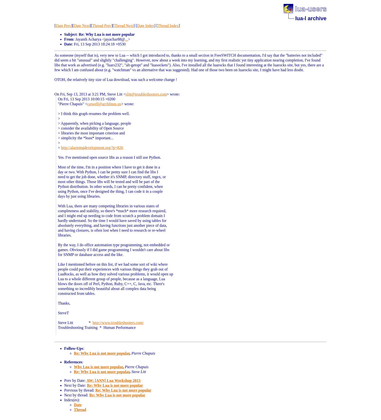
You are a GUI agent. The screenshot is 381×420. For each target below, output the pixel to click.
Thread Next (123, 26)
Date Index (145, 26)
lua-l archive (310, 18)
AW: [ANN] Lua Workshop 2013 (113, 380)
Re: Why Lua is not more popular (102, 353)
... (126, 39)
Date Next (82, 26)
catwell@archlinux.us (104, 104)
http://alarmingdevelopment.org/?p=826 (92, 148)
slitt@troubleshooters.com (146, 94)
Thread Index (168, 26)
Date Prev (63, 26)
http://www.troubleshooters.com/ (118, 323)
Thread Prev (101, 26)
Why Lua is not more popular (98, 367)
